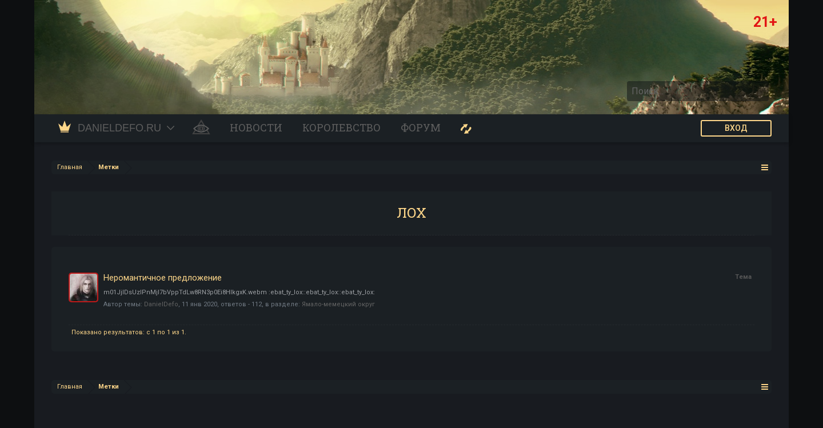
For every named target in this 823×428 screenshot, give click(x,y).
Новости (256, 128)
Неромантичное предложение (162, 278)
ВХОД (736, 128)
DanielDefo (161, 304)
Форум (421, 128)
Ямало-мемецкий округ (338, 304)
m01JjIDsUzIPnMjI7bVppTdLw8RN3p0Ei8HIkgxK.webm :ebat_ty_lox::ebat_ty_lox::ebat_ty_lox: (239, 292)
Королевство (341, 128)
